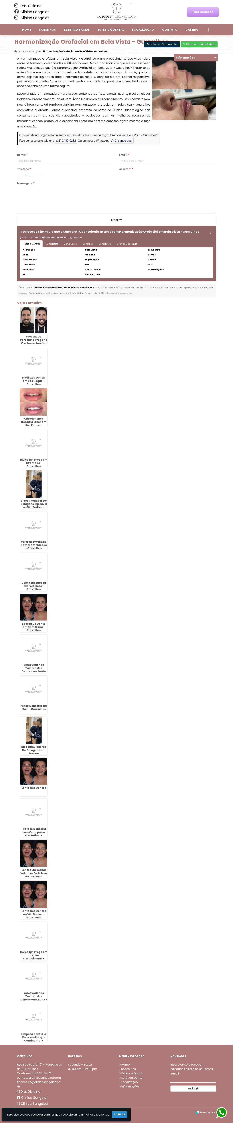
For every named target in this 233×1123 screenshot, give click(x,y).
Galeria (191, 30)
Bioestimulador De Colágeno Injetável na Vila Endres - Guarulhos (33, 505)
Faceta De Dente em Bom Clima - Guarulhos (34, 627)
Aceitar (119, 1114)
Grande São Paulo (127, 243)
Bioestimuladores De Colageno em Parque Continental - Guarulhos (33, 753)
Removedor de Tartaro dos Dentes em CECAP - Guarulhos (33, 998)
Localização (143, 30)
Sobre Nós (47, 30)
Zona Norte (52, 243)
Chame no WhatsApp (199, 44)
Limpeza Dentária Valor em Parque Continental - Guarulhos (33, 1039)
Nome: (22, 155)
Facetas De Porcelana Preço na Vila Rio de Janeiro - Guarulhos (33, 341)
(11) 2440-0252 (66, 140)
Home (26, 30)
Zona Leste (105, 243)
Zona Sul (88, 243)
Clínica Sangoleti (32, 11)
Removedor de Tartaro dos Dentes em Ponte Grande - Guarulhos (34, 671)
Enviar (116, 220)
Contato (169, 30)
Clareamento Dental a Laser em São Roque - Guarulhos (33, 423)
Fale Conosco (202, 12)
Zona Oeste (70, 243)
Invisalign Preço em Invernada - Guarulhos (33, 463)
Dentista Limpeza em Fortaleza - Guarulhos (33, 586)
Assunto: (126, 169)
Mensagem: (26, 183)
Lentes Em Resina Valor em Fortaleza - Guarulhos (33, 873)
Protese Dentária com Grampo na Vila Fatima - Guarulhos (34, 834)
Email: (124, 155)
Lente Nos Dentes (33, 788)
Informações (130, 1086)
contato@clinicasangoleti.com (39, 1078)
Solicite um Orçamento (162, 44)
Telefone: (24, 169)
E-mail (175, 1073)
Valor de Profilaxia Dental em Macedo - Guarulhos (34, 545)
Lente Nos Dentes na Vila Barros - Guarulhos (33, 914)
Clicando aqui (121, 140)
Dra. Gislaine (28, 5)
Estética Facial (77, 30)
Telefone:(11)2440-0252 (34, 1073)
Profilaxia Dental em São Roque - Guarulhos (33, 381)
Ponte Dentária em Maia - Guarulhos (33, 707)
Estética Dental (111, 30)
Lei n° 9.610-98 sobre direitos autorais (112, 293)
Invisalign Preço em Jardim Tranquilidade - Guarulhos (33, 957)
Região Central (31, 243)
